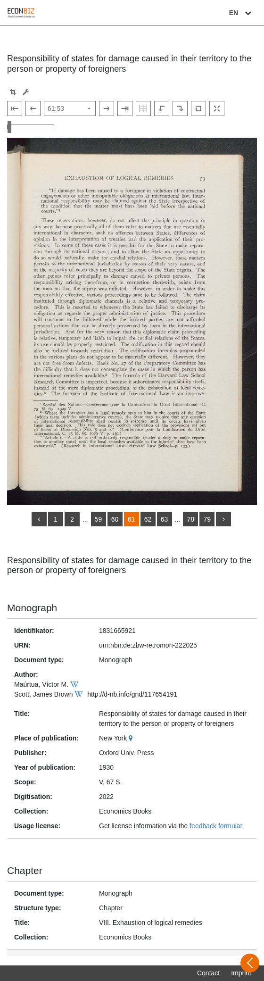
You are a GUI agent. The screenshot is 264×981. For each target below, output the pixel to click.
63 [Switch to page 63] (164, 519)
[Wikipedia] (75, 684)
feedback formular (216, 826)
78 (190, 519)
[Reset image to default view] (198, 108)
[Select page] (69, 108)
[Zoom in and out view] (30, 127)
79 (207, 519)
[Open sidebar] (249, 963)
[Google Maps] (132, 738)
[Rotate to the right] (180, 108)
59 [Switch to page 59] (98, 519)
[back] (39, 519)
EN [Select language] (241, 13)
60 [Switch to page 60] (115, 519)
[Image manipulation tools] (26, 92)
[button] (13, 92)
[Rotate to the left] (162, 108)
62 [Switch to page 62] (148, 519)
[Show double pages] (143, 108)
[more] (223, 519)
